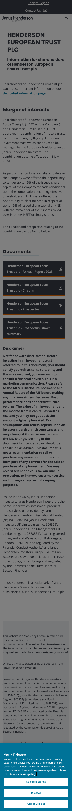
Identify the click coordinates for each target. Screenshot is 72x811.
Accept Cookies (36, 803)
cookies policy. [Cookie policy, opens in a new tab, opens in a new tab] (27, 774)
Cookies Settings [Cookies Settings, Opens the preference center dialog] (36, 781)
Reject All (35, 793)
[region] (36, 777)
